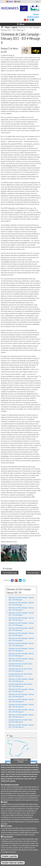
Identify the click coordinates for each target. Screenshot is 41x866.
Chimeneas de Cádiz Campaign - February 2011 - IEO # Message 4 (21, 614)
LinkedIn (20, 580)
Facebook (12, 580)
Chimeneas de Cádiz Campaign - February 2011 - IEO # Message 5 (21, 619)
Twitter (24, 580)
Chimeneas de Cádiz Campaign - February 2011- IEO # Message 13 (21, 654)
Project (7, 27)
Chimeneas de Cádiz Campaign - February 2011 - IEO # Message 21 (21, 710)
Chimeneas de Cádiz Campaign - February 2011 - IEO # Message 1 (21, 598)
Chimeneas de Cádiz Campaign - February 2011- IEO (19, 590)
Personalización (8, 837)
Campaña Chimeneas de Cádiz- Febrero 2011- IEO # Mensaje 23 (20, 721)
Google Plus (16, 580)
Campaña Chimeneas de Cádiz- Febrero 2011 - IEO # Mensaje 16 (20, 685)
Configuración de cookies (20, 761)
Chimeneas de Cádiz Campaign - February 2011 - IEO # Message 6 (21, 624)
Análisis (5, 802)
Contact (37, 1)
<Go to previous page (10, 572)
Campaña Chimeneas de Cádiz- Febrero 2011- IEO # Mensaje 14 (20, 670)
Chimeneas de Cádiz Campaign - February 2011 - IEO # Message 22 (21, 716)
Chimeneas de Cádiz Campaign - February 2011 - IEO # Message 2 (21, 603)
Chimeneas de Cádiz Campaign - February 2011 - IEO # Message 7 (21, 629)
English (17, 1)
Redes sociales (7, 826)
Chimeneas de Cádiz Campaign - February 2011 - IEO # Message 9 (21, 634)
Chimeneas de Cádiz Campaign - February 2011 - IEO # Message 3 (21, 609)
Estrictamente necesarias (11, 785)
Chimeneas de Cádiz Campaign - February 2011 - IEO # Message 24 (21, 726)
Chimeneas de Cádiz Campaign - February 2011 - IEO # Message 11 (21, 644)
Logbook (14, 27)
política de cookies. (8, 781)
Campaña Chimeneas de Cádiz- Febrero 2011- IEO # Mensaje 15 (20, 675)
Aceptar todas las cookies (13, 863)
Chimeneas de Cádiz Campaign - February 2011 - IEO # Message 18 (21, 695)
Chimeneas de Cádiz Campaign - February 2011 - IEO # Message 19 (21, 700)
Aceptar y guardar (9, 856)
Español (9, 1)
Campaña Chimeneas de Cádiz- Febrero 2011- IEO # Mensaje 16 (20, 665)
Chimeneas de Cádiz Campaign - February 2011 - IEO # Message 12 (21, 680)
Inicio (2, 27)
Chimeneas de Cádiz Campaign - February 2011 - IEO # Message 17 (21, 690)
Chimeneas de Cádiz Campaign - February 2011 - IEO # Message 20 (21, 705)
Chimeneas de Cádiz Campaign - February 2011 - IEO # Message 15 (21, 659)
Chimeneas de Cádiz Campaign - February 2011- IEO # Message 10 (21, 649)
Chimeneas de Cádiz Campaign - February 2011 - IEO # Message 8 (21, 639)
